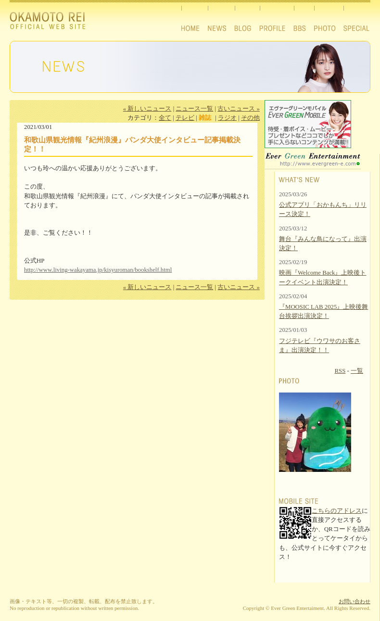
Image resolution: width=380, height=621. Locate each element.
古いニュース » (238, 108)
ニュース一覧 (194, 108)
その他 (250, 117)
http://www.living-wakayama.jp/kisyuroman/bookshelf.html (98, 269)
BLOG (246, 18)
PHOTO (328, 18)
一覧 (357, 371)
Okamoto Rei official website (55, 22)
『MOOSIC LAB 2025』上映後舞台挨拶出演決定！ (323, 311)
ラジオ (227, 117)
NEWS (220, 18)
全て (165, 117)
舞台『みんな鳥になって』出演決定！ (323, 244)
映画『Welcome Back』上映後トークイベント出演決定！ (323, 277)
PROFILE (276, 18)
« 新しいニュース (147, 108)
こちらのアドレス (337, 510)
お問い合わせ (354, 601)
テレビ (185, 117)
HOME (193, 18)
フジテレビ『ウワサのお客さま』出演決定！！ (319, 346)
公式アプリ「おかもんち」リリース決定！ (323, 209)
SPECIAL (356, 18)
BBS (304, 18)
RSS (340, 371)
